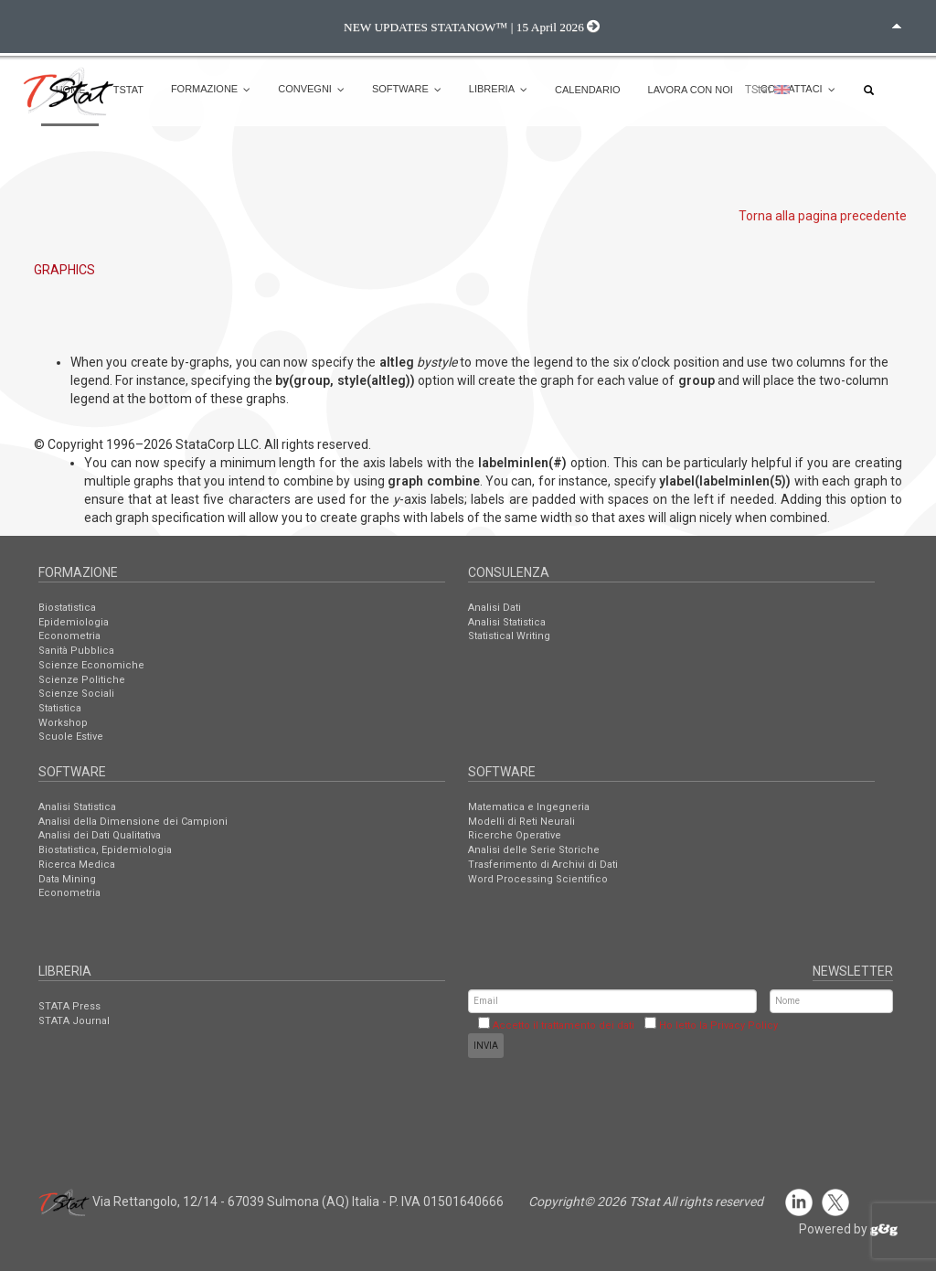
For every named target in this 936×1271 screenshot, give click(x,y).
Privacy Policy (744, 1025)
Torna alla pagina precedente (823, 215)
